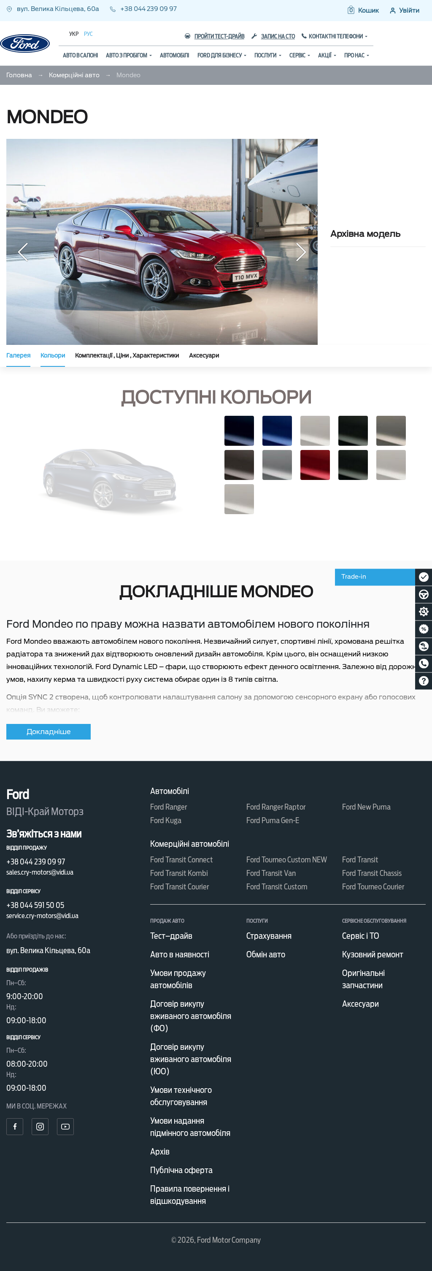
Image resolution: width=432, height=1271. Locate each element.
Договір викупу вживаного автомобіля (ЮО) (190, 1059)
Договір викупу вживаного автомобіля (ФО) (190, 1016)
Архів (160, 1151)
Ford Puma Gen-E (272, 820)
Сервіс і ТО (360, 936)
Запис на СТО (273, 36)
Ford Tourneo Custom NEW (286, 859)
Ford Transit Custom (277, 886)
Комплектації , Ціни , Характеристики (127, 355)
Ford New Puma (366, 806)
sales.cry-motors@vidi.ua (39, 872)
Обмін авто (265, 954)
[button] (362, 10)
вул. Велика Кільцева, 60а (53, 8)
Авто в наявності (179, 954)
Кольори (52, 355)
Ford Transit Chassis (372, 873)
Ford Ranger (168, 806)
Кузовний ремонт (372, 954)
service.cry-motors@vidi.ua (42, 916)
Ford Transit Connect (181, 859)
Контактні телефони (336, 36)
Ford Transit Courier (179, 886)
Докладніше (49, 732)
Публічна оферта (181, 1170)
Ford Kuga (165, 820)
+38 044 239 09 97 (143, 8)
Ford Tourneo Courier (373, 886)
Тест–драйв (171, 936)
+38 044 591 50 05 (35, 905)
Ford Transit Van (271, 873)
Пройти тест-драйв (214, 36)
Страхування (269, 936)
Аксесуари (204, 355)
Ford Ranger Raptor (275, 806)
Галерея (18, 355)
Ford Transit (360, 859)
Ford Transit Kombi (179, 873)
